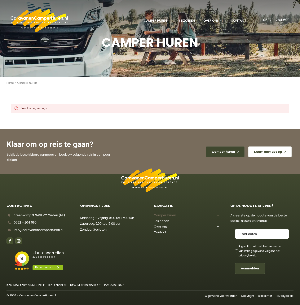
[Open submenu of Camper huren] (217, 215)
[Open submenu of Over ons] (217, 226)
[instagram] (18, 240)
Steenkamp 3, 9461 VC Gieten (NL (39, 215)
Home (11, 83)
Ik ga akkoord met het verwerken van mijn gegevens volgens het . (260, 250)
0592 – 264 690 (276, 19)
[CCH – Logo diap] (39, 10)
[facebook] (10, 240)
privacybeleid (247, 255)
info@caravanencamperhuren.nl (38, 230)
